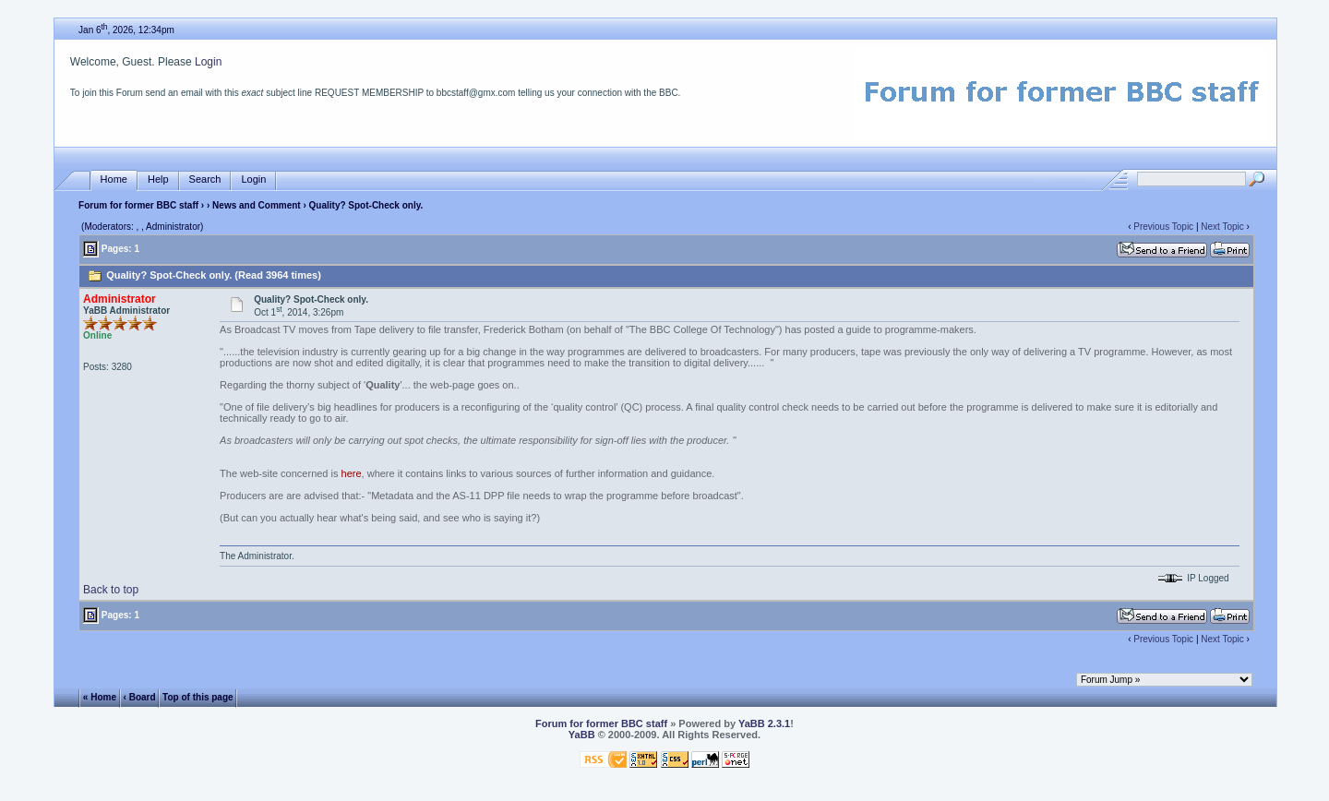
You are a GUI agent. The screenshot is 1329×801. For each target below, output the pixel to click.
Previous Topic (1163, 226)
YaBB (582, 734)
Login (208, 61)
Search (205, 179)
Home (114, 179)
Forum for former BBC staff (138, 205)
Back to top (110, 589)
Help (158, 179)
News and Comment (256, 205)
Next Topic (1222, 226)
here (351, 473)
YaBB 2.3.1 (764, 723)
